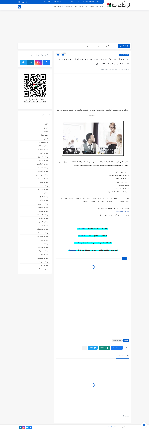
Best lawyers (43, 269)
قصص (46, 138)
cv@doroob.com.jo (122, 212)
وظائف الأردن (43, 153)
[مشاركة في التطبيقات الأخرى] (84, 348)
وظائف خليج (44, 196)
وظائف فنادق (124, 55)
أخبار (46, 120)
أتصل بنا (66, 1)
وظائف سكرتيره (42, 204)
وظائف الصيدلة (43, 167)
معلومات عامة (43, 142)
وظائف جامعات (43, 186)
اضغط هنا (81, 229)
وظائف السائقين (42, 164)
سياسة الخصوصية (89, 1)
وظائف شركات (89, 7)
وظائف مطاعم (43, 243)
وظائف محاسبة (43, 233)
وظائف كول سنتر (42, 225)
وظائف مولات (43, 262)
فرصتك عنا (47, 1)
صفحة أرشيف (57, 1)
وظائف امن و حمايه (41, 175)
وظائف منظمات (43, 254)
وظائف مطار (44, 240)
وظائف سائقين (79, 7)
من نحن (99, 1)
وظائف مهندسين (42, 258)
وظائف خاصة (43, 193)
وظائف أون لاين (43, 178)
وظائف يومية (99, 7)
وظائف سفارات (43, 146)
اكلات (46, 124)
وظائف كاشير (43, 222)
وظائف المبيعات (67, 7)
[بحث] (19, 6)
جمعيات (45, 131)
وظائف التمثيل (43, 160)
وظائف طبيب (43, 211)
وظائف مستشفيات (42, 236)
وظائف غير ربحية (42, 214)
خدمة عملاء (44, 135)
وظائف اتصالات (43, 149)
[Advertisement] (74, 26)
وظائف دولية (44, 200)
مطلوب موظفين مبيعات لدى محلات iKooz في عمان (100, 46)
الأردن (46, 128)
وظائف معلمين (56, 7)
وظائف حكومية (43, 189)
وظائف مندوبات (43, 251)
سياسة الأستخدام (76, 1)
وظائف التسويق (43, 157)
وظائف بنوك (44, 182)
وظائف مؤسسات (42, 229)
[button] (117, 348)
